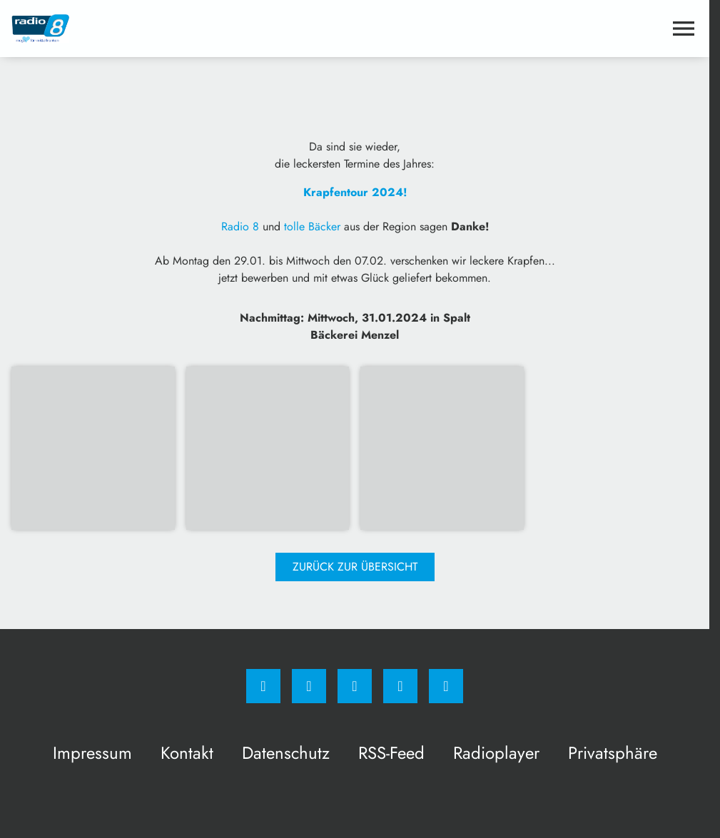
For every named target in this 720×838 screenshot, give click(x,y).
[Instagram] (309, 686)
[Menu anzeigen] (683, 28)
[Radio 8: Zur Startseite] (183, 28)
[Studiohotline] (400, 686)
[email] (446, 686)
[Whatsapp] (355, 686)
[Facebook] (263, 686)
